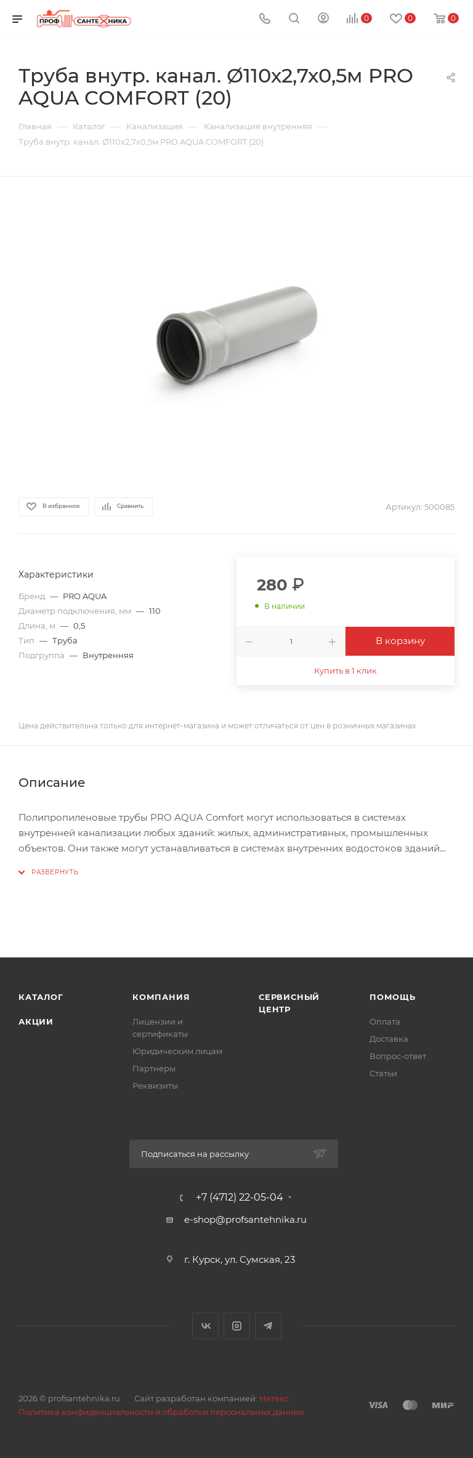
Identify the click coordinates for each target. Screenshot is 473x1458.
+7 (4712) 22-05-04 (239, 1197)
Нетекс (274, 1398)
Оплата (385, 1021)
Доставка (389, 1039)
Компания (161, 997)
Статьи (383, 1073)
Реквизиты (155, 1085)
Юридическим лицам (177, 1051)
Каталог (40, 997)
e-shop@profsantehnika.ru (245, 1219)
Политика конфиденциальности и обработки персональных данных (161, 1412)
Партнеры (154, 1068)
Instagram (237, 1326)
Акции (36, 1021)
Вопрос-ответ (398, 1056)
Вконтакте (205, 1326)
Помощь (393, 997)
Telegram (268, 1326)
